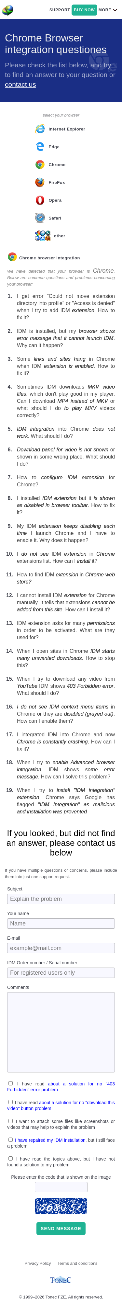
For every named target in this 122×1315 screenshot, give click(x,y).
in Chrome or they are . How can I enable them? (66, 714)
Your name (18, 913)
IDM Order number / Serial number (42, 962)
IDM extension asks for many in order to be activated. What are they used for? (66, 630)
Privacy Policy (38, 1263)
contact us (20, 84)
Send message (61, 1228)
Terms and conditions (78, 1263)
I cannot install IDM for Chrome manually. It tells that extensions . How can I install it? (66, 602)
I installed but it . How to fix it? (66, 505)
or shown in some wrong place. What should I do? (66, 457)
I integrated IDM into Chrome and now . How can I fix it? (66, 742)
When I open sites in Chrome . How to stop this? (66, 658)
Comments (18, 987)
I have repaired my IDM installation (50, 1140)
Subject (14, 888)
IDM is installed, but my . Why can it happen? (66, 338)
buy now (84, 10)
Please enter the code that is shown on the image (61, 1177)
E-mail (13, 938)
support (59, 10)
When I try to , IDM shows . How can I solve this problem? (66, 769)
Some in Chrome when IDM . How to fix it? (66, 366)
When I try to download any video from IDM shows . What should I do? (66, 686)
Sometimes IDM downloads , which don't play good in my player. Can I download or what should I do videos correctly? (66, 401)
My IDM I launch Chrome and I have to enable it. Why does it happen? (66, 533)
